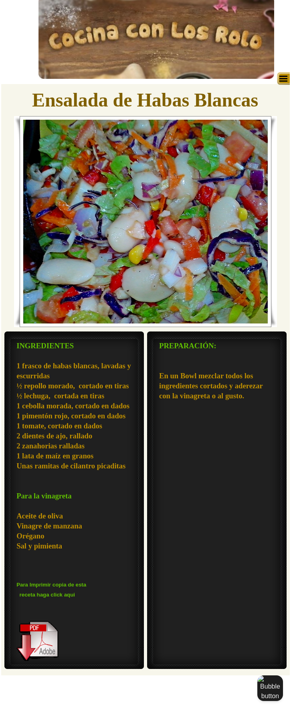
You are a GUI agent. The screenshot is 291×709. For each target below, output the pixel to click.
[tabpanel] (74, 501)
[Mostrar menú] (283, 78)
